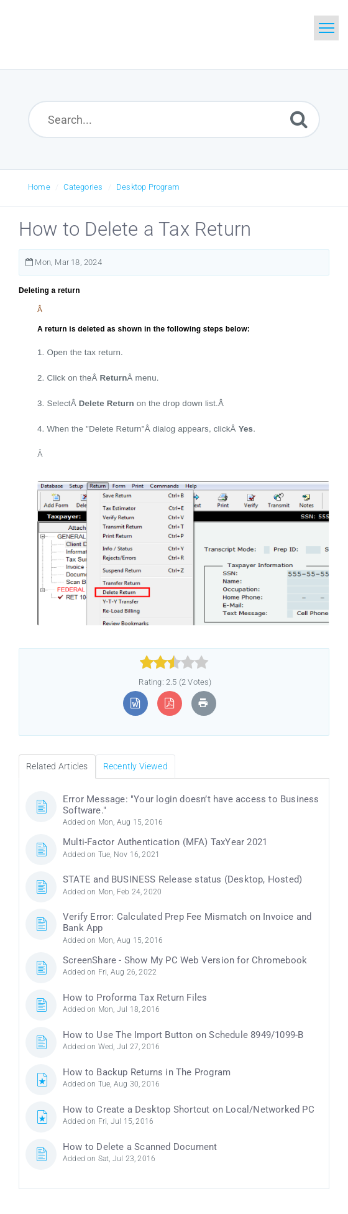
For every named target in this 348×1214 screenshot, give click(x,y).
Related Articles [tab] (57, 766)
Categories (83, 187)
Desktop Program (148, 187)
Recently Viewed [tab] (135, 766)
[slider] (174, 662)
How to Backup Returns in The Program (147, 1072)
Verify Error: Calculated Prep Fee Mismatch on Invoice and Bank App (187, 922)
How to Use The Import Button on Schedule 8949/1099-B (183, 1034)
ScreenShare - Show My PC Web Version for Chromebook (185, 960)
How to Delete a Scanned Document (140, 1146)
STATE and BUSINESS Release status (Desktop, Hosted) (182, 879)
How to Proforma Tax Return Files (135, 997)
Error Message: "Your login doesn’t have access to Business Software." (191, 805)
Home (39, 187)
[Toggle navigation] (326, 28)
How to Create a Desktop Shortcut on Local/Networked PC (188, 1109)
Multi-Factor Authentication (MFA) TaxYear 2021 (165, 842)
